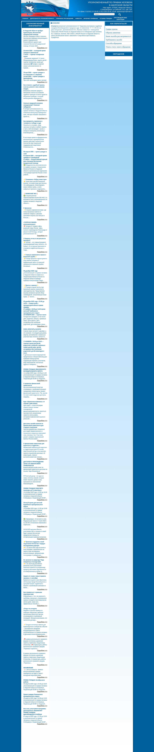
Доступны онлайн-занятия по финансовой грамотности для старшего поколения (33, 425)
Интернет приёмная (91, 18)
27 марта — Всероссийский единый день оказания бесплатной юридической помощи (35, 161)
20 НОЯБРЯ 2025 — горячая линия (34, 315)
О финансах (27, 208)
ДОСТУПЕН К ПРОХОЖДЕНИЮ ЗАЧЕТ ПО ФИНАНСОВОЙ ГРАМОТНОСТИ (33, 463)
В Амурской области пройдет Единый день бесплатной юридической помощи (33, 32)
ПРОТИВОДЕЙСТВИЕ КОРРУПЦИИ (120, 18)
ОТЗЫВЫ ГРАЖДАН (106, 18)
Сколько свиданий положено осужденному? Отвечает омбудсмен (33, 105)
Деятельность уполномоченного (42, 18)
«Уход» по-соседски (30, 608)
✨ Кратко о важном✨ (30, 285)
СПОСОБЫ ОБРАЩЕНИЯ (114, 43)
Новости (78, 18)
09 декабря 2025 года (30, 271)
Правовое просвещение (64, 18)
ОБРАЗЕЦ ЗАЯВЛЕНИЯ (113, 33)
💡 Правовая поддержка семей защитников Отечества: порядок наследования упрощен (34, 543)
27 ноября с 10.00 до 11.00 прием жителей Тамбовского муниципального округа (34, 311)
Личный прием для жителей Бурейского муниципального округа (33, 504)
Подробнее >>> (42, 48)
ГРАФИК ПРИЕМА (111, 29)
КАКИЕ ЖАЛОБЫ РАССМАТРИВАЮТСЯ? (118, 36)
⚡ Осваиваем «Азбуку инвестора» (35, 179)
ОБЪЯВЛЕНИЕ (28, 668)
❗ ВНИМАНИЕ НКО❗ (30, 193)
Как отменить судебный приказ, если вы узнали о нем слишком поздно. (34, 87)
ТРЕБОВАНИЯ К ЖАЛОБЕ (114, 40)
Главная (25, 18)
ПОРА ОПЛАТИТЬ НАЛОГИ (32, 329)
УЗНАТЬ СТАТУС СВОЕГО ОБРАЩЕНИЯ (118, 47)
